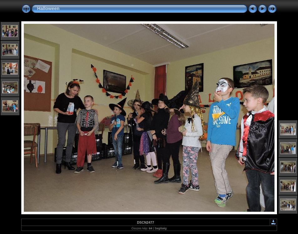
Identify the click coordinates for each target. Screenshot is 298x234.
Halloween (48, 8)
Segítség (161, 228)
